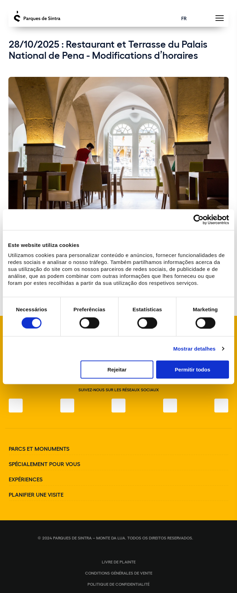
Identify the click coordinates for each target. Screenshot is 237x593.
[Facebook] (16, 405)
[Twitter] (118, 405)
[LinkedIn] (221, 405)
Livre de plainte (119, 561)
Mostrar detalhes (194, 348)
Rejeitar (117, 369)
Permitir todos (193, 369)
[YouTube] (170, 405)
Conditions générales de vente (118, 572)
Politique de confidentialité (118, 584)
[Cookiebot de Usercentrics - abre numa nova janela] (198, 219)
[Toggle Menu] (219, 20)
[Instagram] (67, 405)
